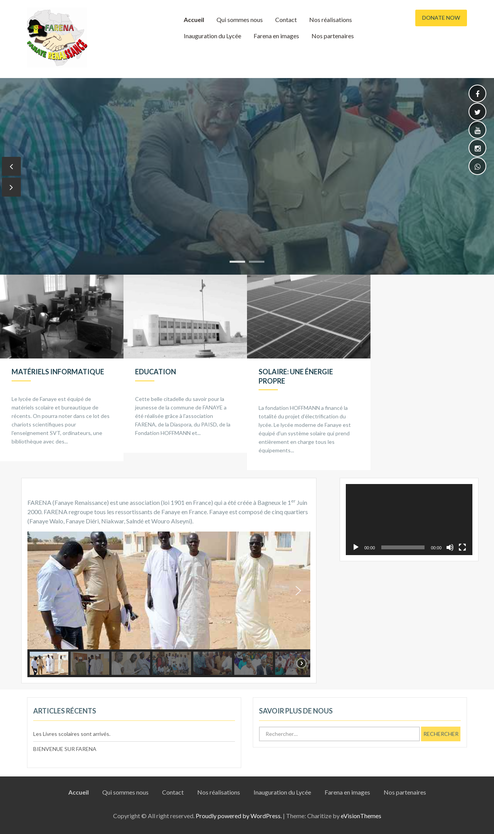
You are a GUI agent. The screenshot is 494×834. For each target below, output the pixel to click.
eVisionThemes (361, 815)
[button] (39, 590)
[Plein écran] (462, 547)
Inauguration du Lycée (212, 35)
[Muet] (450, 547)
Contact (286, 19)
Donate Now (441, 17)
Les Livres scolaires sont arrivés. (71, 733)
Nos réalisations (330, 19)
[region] (168, 604)
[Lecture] (356, 547)
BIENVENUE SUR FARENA (64, 749)
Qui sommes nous (240, 19)
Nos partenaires (332, 35)
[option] (62, 368)
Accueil (194, 19)
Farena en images (276, 35)
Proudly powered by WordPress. (239, 815)
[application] (409, 519)
